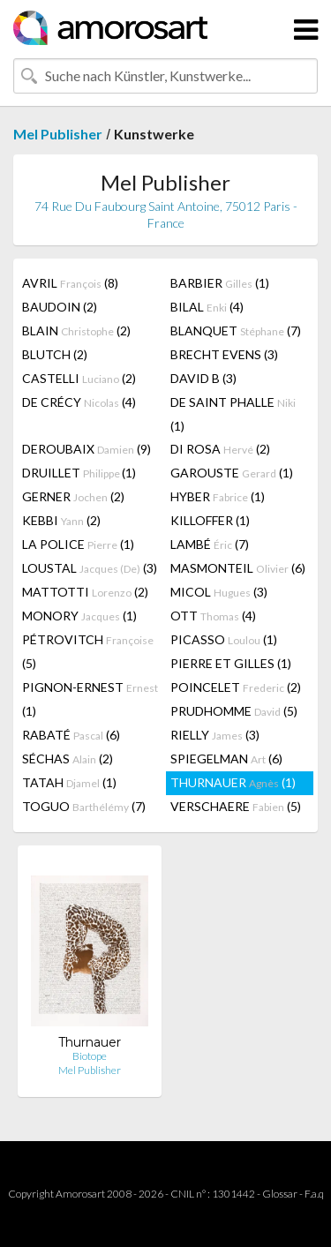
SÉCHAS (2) (67, 758)
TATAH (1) (69, 782)
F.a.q (314, 1193)
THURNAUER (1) (233, 782)
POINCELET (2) (235, 687)
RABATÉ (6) (71, 734)
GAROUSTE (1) (231, 472)
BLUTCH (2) (54, 354)
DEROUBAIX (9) (86, 448)
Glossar (279, 1193)
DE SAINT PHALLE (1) (233, 413)
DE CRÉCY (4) (79, 401)
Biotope (89, 1056)
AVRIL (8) (70, 282)
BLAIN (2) (76, 330)
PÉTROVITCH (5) (88, 651)
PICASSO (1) (223, 639)
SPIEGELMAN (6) (226, 758)
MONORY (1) (79, 615)
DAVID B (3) (203, 378)
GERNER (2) (73, 496)
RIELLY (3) (215, 734)
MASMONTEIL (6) (237, 567)
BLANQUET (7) (235, 330)
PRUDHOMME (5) (233, 710)
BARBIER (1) (219, 282)
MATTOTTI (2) (85, 591)
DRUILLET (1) (79, 472)
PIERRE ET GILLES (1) (230, 663)
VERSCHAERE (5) (235, 806)
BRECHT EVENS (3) (224, 354)
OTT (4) (213, 615)
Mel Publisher (57, 133)
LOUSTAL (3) (89, 567)
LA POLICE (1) (78, 544)
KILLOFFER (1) (210, 520)
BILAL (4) (207, 306)
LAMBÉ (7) (209, 544)
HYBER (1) (217, 496)
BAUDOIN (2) (59, 306)
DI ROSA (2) (220, 448)
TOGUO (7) (84, 806)
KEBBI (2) (61, 520)
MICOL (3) (218, 591)
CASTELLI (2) (79, 378)
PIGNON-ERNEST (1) (90, 699)
